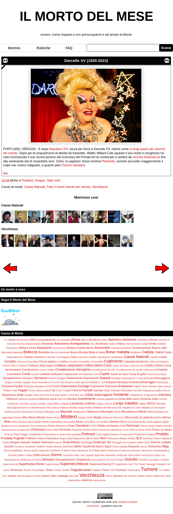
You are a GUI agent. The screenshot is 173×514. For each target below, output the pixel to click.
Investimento (86, 399)
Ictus (89, 394)
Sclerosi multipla (160, 442)
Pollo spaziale (73, 434)
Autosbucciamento (121, 348)
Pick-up (8, 434)
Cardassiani (116, 357)
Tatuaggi (150, 464)
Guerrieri (44, 395)
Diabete (105, 378)
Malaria (64, 407)
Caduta (148, 352)
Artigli (145, 343)
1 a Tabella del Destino (16, 339)
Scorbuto (20, 446)
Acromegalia (63, 339)
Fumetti (87, 390)
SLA (139, 438)
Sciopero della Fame (138, 442)
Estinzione (111, 386)
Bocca (74, 352)
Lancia (33, 403)
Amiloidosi (143, 339)
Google (28, 395)
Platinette (108, 161)
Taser (142, 464)
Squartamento (12, 459)
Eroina (56, 386)
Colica (13, 365)
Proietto (162, 434)
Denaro (52, 378)
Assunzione (59, 348)
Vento (109, 476)
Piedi (16, 434)
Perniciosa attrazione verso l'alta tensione (121, 429)
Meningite (107, 411)
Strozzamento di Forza (103, 459)
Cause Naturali (34, 187)
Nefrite (45, 421)
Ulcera (12, 475)
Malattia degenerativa (81, 407)
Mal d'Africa (53, 407)
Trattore (96, 470)
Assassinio (44, 347)
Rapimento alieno (83, 438)
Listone (108, 403)
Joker (155, 398)
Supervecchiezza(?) (101, 464)
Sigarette (44, 450)
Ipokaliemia (111, 399)
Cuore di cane (119, 374)
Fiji (53, 390)
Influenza (11, 398)
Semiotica (67, 446)
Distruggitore (162, 378)
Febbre (7, 390)
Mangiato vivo (52, 411)
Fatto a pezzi (164, 386)
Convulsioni (14, 374)
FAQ (69, 48)
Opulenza (6, 425)
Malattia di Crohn (131, 407)
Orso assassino (38, 425)
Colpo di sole (136, 365)
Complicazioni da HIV (104, 369)
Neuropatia (69, 421)
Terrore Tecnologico (34, 470)
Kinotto (163, 399)
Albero (84, 339)
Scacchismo (71, 442)
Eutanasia (125, 386)
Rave (96, 438)
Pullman (31, 438)
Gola (20, 395)
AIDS (33, 339)
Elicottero (123, 382)
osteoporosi (99, 480)
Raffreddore (52, 438)
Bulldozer (136, 352)
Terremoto (16, 469)
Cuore (104, 374)
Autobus (71, 347)
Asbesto (161, 343)
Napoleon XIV (58, 149)
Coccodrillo (97, 361)
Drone (93, 382)
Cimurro (21, 361)
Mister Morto (53, 417)
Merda (117, 411)
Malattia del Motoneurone (107, 407)
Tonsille (65, 470)
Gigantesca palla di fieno (156, 390)
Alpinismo (115, 339)
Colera (5, 365)
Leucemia (76, 403)
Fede (14, 390)
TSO (136, 464)
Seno (77, 446)
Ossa (51, 425)
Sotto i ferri (80, 455)
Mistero (68, 416)
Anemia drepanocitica (28, 343)
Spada (90, 455)
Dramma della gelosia (77, 382)
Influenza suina (47, 398)
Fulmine (76, 390)
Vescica (118, 475)
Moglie (97, 417)
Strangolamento (65, 459)
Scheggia (117, 442)
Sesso (143, 446)
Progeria (150, 434)
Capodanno (103, 357)
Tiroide (57, 470)
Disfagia (115, 378)
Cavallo (154, 357)
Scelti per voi (102, 442)
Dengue (61, 378)
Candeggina (63, 357)
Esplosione (97, 386)
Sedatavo (30, 446)
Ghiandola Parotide (131, 390)
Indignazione (151, 395)
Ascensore (12, 348)
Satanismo (47, 442)
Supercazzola (10, 464)
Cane (73, 356)
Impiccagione (103, 395)
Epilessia (29, 386)
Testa (49, 469)
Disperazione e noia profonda (137, 378)
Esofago (84, 386)
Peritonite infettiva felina (85, 429)
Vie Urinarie (129, 476)
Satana (35, 442)
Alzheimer (129, 339)
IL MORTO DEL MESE (86, 16)
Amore (153, 339)
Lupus (142, 403)
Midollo (142, 411)
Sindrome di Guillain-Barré (92, 450)
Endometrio (162, 382)
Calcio (159, 352)
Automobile (102, 347)
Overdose (82, 425)
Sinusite (12, 455)
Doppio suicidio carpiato (18, 382)
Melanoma (93, 411)
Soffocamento (41, 455)
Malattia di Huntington (154, 407)
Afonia (75, 339)
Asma (32, 347)
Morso (167, 417)
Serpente (133, 446)
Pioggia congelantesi (31, 434)
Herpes (64, 395)
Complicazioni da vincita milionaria (135, 369)
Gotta (36, 395)
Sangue (15, 442)
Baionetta (6, 352)
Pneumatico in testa (54, 434)
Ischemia (145, 398)
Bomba (83, 352)
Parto (49, 429)
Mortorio (14, 48)
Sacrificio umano (152, 438)
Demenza (40, 378)
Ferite (32, 390)
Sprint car (159, 455)
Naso (30, 421)
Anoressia (101, 343)
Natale (37, 421)
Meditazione (79, 411)
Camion (28, 356)
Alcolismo (95, 339)
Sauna (58, 442)
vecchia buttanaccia (146, 157)
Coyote (35, 374)
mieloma (86, 480)
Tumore (149, 469)
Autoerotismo (85, 347)
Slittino (21, 455)
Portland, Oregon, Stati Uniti (40, 180)
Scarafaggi (86, 442)
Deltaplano (27, 378)
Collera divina (93, 365)
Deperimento (75, 378)
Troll (112, 470)
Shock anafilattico (13, 450)
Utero (53, 475)
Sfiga (165, 446)
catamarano (74, 480)
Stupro (120, 459)
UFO (4, 476)
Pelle (55, 429)
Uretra (36, 476)
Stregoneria (83, 459)
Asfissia (23, 347)
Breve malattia (118, 352)
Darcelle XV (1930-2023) (86, 60)
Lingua (100, 403)
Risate (123, 438)
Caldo (168, 352)
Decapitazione (12, 378)
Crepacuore (70, 374)
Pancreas (132, 425)
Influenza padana (27, 399)
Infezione (164, 395)
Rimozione (113, 438)
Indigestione (136, 395)
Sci (124, 442)
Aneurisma (61, 343)
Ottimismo (61, 425)
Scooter (9, 446)
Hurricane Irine (76, 395)
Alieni (104, 339)
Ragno (63, 438)
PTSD (93, 425)
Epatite (18, 386)
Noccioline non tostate (96, 421)
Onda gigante (154, 421)
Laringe (41, 403)
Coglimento (113, 361)
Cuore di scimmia (156, 374)
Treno (105, 469)
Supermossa (52, 464)
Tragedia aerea (80, 470)
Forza (59, 390)
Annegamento (79, 343)
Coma (158, 365)
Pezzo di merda (162, 429)
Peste (148, 429)
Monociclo (118, 417)
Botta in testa (97, 352)
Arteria (120, 343)
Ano (92, 343)
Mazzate (66, 411)
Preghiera (139, 434)
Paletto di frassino (108, 425)
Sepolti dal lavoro (93, 446)
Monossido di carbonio (139, 417)
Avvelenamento (141, 347)
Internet (61, 399)
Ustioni (45, 475)
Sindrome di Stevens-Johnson (124, 450)
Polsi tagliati (103, 434)
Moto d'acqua (19, 421)
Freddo (67, 390)
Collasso (22, 365)
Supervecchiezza (74, 464)
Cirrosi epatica (48, 361)
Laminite (24, 403)
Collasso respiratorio (69, 365)
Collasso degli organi (41, 365)
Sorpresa (68, 455)
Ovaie (70, 425)
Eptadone (39, 386)
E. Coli (101, 382)
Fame (144, 386)
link (5, 173)
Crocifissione (85, 374)
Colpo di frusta (121, 365)
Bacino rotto (159, 347)
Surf (130, 464)
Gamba (97, 390)
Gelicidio (115, 390)
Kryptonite (13, 403)
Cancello (50, 357)
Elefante (111, 382)
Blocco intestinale (60, 352)
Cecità (163, 356)
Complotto (161, 369)
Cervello (10, 361)
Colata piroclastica (158, 361)
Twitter (166, 470)
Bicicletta (44, 352)
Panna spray (147, 425)
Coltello (149, 365)
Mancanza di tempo (33, 411)
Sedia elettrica (54, 446)
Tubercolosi (133, 470)
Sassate (25, 442)
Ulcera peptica (25, 476)
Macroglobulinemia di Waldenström (26, 407)
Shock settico (31, 450)
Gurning (54, 395)
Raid (70, 438)
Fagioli (137, 386)
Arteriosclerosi (133, 343)
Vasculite (74, 476)
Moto (7, 421)
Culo (96, 374)
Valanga (63, 475)
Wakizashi (158, 476)
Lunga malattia (125, 403)
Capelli (92, 357)
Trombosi (121, 469)
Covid (26, 374)
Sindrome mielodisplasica (155, 450)
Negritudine (56, 421)
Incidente (121, 394)
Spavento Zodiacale (116, 455)
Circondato (32, 361)
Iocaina (100, 399)
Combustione (30, 369)
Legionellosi (52, 403)
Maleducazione (12, 411)
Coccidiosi (84, 361)
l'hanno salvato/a (73, 165)
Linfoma (89, 403)
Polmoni (88, 434)
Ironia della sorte (128, 398)
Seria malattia (119, 446)
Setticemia (154, 446)
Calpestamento (14, 357)
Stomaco (48, 459)
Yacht (168, 476)
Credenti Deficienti (50, 374)
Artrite (152, 343)
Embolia (134, 382)
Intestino (72, 398)
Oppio (165, 421)
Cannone (83, 357)
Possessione (126, 434)
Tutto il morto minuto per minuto (68, 187)
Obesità (114, 421)
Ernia (49, 386)
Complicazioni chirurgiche (73, 369)
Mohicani (108, 417)
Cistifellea (62, 361)
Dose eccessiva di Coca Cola (48, 382)
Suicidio (131, 459)
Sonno (56, 455)
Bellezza (30, 352)
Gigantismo (9, 394)
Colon (108, 365)
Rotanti (131, 438)
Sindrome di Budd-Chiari (63, 450)
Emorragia (147, 382)
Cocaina (73, 361)
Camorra (39, 356)
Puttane (40, 438)
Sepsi (107, 446)
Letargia (64, 403)
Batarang (18, 352)
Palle (123, 425)
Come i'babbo (47, 369)
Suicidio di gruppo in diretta (154, 459)
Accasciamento (46, 339)
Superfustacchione (31, 464)
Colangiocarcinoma (136, 361)
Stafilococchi (27, 459)
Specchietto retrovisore (140, 455)
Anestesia (47, 343)
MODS (151, 403)
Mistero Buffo (85, 417)
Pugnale (19, 438)
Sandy (5, 442)
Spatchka (99, 455)
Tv (160, 470)
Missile (41, 417)
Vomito (148, 476)
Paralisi (159, 425)
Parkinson (38, 429)
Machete (161, 403)
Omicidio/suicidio (136, 421)
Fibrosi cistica (43, 390)
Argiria (112, 343)
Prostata (6, 438)
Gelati (106, 390)
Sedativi (40, 446)
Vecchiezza (100, 187)
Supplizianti (121, 464)
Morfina (158, 417)
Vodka (140, 476)
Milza (151, 411)
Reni (103, 438)
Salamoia (167, 438)
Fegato (23, 390)
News (79, 421)
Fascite (152, 386)
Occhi (123, 421)
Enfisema (7, 386)
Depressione (91, 378)
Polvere (114, 434)
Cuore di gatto (137, 374)
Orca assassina (21, 425)
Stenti (38, 459)
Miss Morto (29, 417)
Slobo (29, 455)
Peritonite (65, 429)
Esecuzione (69, 386)
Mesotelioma (130, 411)
